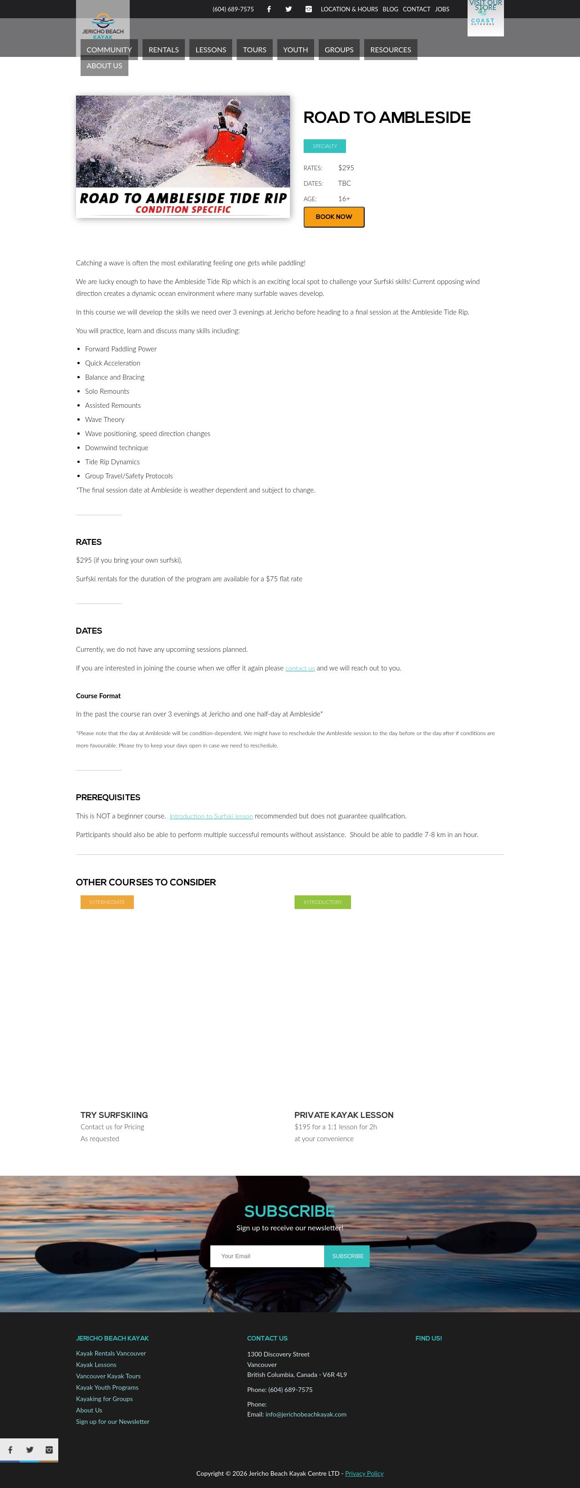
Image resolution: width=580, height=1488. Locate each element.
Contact (417, 9)
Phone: (257, 1389)
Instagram (308, 9)
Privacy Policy (364, 1470)
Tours (285, 48)
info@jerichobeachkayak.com (305, 1414)
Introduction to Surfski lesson (213, 816)
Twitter (288, 9)
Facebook (268, 9)
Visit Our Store (486, 8)
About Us (443, 48)
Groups (355, 48)
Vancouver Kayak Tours (108, 1376)
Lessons (250, 48)
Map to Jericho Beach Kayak (459, 1392)
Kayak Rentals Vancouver (111, 1353)
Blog (391, 9)
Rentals (211, 48)
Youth (319, 48)
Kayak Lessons (96, 1364)
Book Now (334, 217)
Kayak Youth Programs (107, 1387)
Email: (255, 1414)
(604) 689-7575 (233, 9)
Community (166, 48)
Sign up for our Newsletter (112, 1421)
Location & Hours (349, 9)
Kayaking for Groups (104, 1398)
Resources (398, 48)
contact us (300, 668)
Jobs (442, 9)
